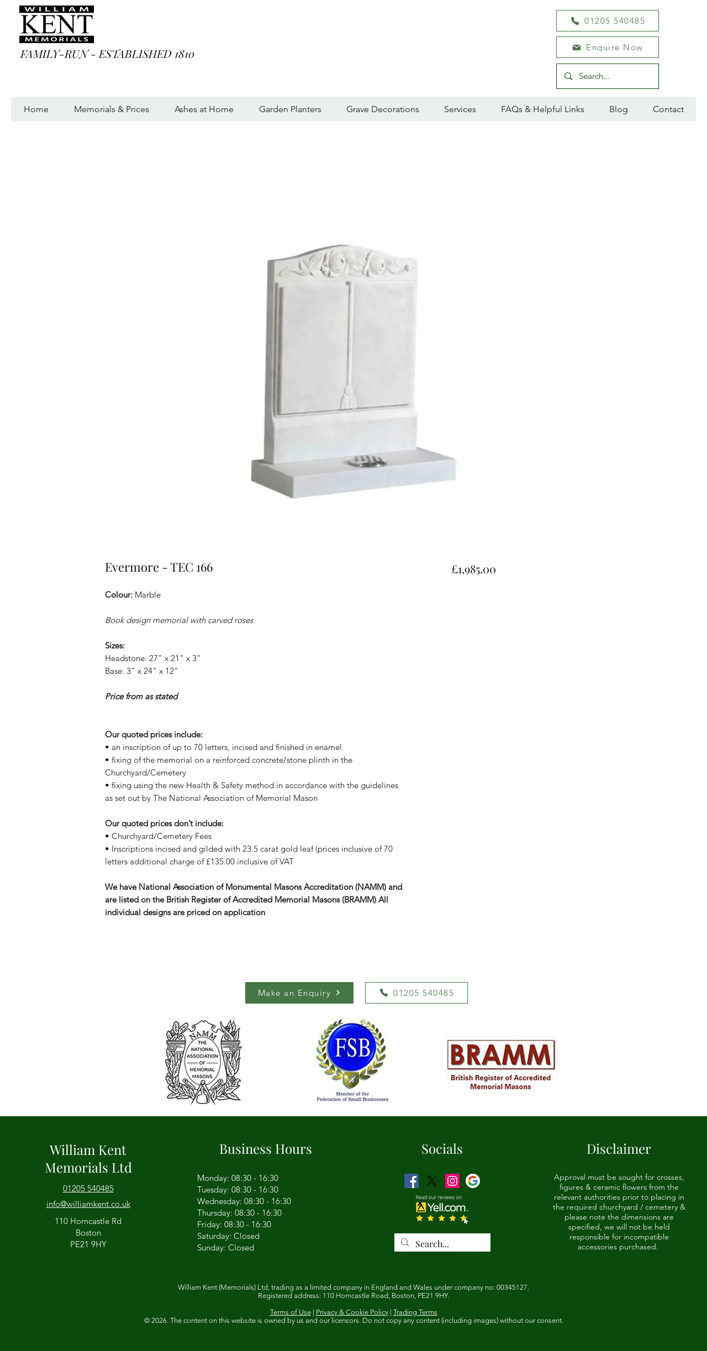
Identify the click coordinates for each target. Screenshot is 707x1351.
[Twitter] (432, 1181)
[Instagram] (452, 1181)
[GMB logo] (473, 1181)
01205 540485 (88, 1188)
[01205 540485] (607, 20)
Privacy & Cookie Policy (352, 1312)
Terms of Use (290, 1312)
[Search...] (607, 76)
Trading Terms (415, 1312)
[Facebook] (411, 1181)
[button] (607, 47)
